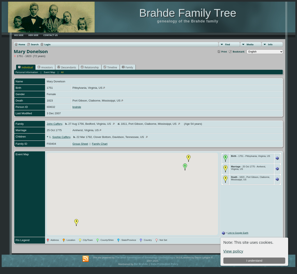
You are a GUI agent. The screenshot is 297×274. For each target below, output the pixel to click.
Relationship (90, 67)
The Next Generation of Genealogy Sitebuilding (144, 257)
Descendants (66, 67)
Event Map (49, 72)
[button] (185, 166)
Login (47, 44)
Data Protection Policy (164, 264)
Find (227, 44)
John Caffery (54, 123)
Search (35, 44)
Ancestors (45, 67)
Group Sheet (80, 143)
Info (270, 44)
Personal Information (26, 72)
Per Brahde (141, 264)
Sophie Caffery (61, 137)
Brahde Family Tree (187, 13)
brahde (77, 106)
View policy (233, 251)
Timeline (110, 67)
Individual (25, 67)
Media (249, 44)
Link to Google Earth (238, 233)
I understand (254, 260)
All (62, 72)
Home (22, 44)
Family (127, 67)
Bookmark (238, 51)
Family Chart (99, 143)
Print (224, 51)
